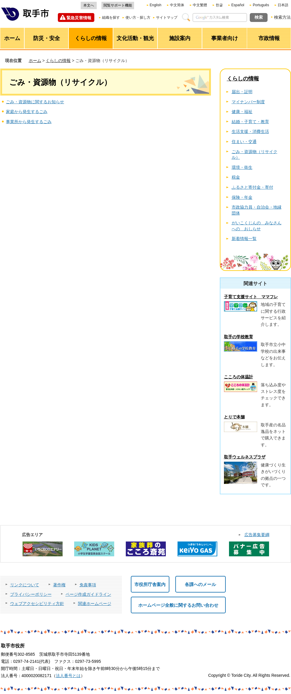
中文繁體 (200, 5)
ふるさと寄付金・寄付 (252, 187)
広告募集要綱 (256, 534)
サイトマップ (166, 17)
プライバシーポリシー (31, 594)
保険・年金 (242, 197)
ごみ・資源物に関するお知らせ (35, 101)
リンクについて (24, 584)
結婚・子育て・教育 (250, 121)
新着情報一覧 (244, 238)
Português (261, 5)
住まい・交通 (244, 141)
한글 (219, 5)
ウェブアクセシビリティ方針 (37, 603)
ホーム (35, 60)
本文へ (88, 5)
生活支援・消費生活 (250, 131)
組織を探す (111, 17)
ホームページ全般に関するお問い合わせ (178, 605)
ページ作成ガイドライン (88, 594)
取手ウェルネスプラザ (244, 457)
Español (237, 5)
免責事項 (87, 584)
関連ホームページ (94, 603)
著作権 (59, 584)
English (155, 5)
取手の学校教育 (238, 336)
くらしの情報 (58, 60)
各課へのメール (200, 584)
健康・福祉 (242, 111)
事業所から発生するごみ (29, 121)
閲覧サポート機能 (118, 5)
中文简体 (177, 5)
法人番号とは (68, 675)
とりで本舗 (234, 417)
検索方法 (282, 17)
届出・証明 (242, 91)
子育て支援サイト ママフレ (251, 296)
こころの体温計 (238, 376)
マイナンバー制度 (248, 101)
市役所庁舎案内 (150, 584)
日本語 (283, 5)
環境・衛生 (242, 167)
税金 (236, 177)
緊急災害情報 (78, 17)
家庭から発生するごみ (26, 111)
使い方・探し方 (137, 17)
